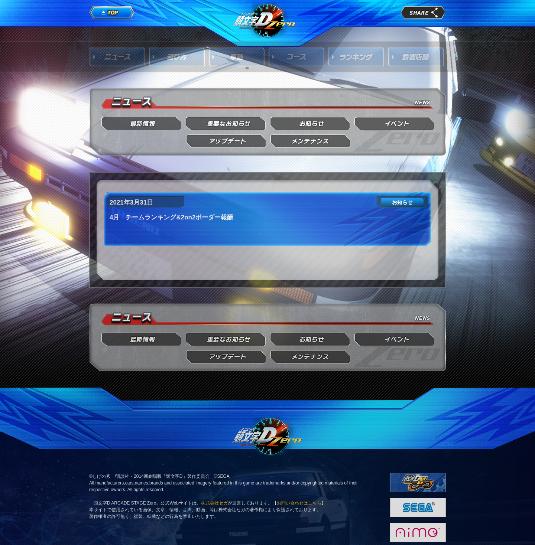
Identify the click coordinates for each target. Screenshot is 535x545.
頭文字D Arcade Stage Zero (264, 20)
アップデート (226, 141)
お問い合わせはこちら (299, 503)
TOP (111, 13)
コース (297, 56)
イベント (394, 124)
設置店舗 (416, 56)
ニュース (117, 56)
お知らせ (310, 124)
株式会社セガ (214, 503)
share (423, 12)
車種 (237, 56)
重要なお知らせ (226, 124)
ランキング (356, 56)
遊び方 (177, 56)
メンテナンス (310, 141)
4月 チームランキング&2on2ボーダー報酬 (171, 217)
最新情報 (141, 124)
